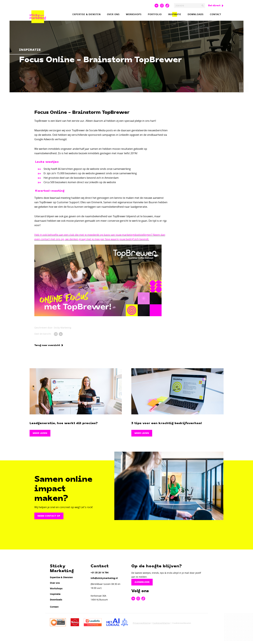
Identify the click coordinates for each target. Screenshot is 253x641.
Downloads (196, 14)
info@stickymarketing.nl (104, 578)
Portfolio (155, 14)
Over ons (113, 14)
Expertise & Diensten (87, 14)
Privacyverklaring (141, 623)
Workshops (134, 14)
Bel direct (214, 5)
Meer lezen (40, 433)
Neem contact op (49, 516)
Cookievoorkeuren (181, 623)
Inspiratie (174, 14)
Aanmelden (142, 582)
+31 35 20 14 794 (99, 572)
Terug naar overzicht (47, 345)
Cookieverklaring (161, 623)
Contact (215, 14)
